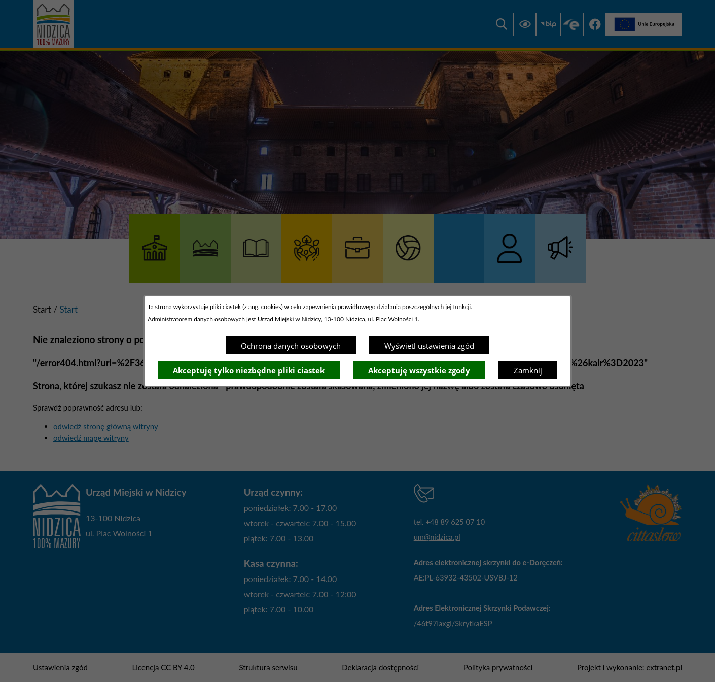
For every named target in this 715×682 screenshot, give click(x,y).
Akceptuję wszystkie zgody (419, 370)
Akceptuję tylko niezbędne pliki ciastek (249, 370)
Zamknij (528, 370)
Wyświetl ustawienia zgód (429, 345)
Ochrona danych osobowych (291, 345)
